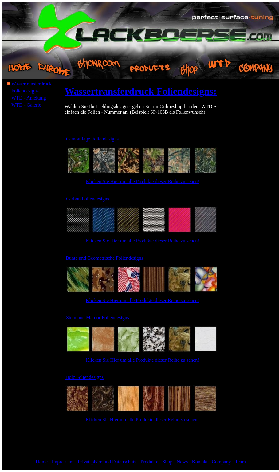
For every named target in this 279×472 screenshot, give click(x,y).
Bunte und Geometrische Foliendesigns (104, 258)
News (182, 461)
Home (42, 461)
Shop (167, 461)
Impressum (63, 461)
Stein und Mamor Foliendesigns (97, 317)
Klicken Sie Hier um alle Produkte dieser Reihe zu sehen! (142, 181)
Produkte (149, 461)
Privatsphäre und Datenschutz (107, 461)
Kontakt (200, 461)
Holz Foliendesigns (84, 377)
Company (221, 461)
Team (240, 461)
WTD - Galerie (26, 105)
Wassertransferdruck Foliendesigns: (141, 91)
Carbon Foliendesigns (87, 198)
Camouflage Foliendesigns (92, 138)
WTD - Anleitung (28, 97)
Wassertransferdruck (31, 83)
